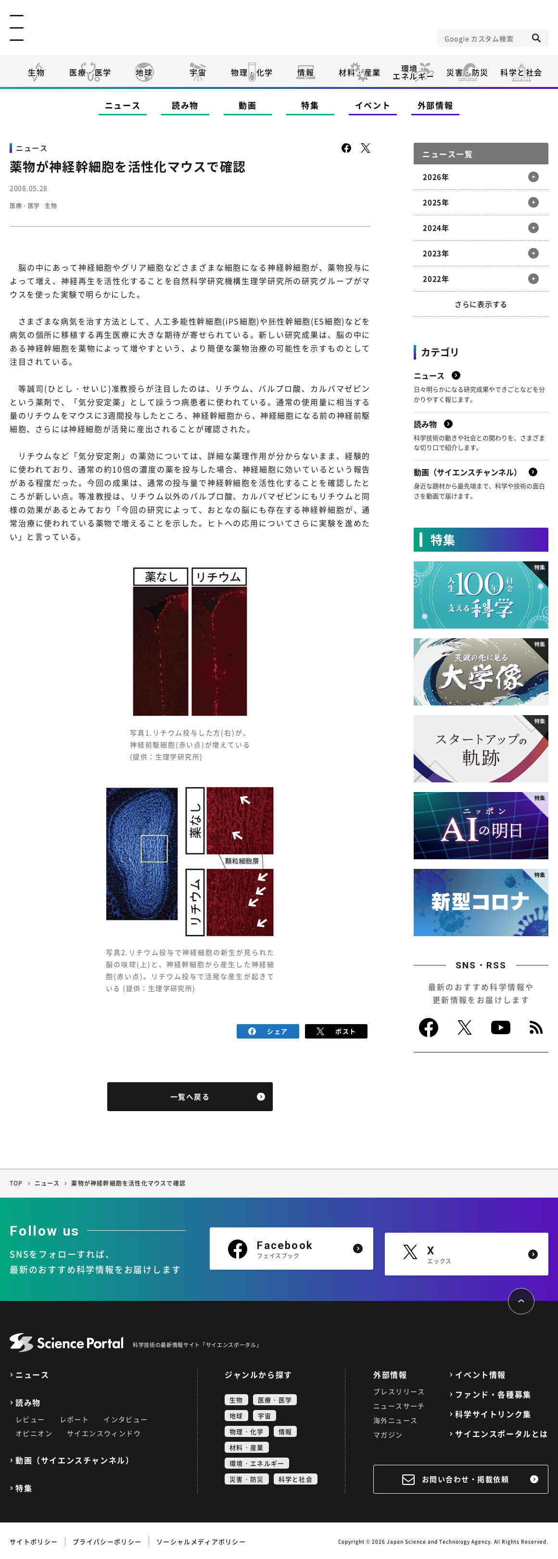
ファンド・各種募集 (493, 1392)
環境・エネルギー (256, 1461)
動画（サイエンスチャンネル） (74, 1458)
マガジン (388, 1432)
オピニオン (33, 1431)
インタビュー (125, 1417)
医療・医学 (90, 72)
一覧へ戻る (190, 1095)
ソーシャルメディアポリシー (201, 1539)
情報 (305, 72)
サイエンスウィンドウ (104, 1431)
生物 (36, 72)
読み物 (185, 105)
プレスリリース (399, 1389)
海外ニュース (395, 1418)
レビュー (30, 1417)
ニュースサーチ (399, 1404)
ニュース (123, 105)
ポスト (336, 1030)
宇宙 (198, 72)
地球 (144, 72)
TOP (16, 1181)
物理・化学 (252, 72)
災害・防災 (467, 72)
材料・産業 (360, 72)
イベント (373, 105)
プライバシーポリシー (107, 1539)
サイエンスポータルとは (501, 1431)
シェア (268, 1030)
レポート (74, 1417)
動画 (247, 105)
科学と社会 (521, 72)
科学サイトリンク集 (493, 1412)
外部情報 (436, 105)
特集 (310, 105)
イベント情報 (480, 1372)
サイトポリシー (34, 1539)
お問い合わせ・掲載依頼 (465, 1477)
